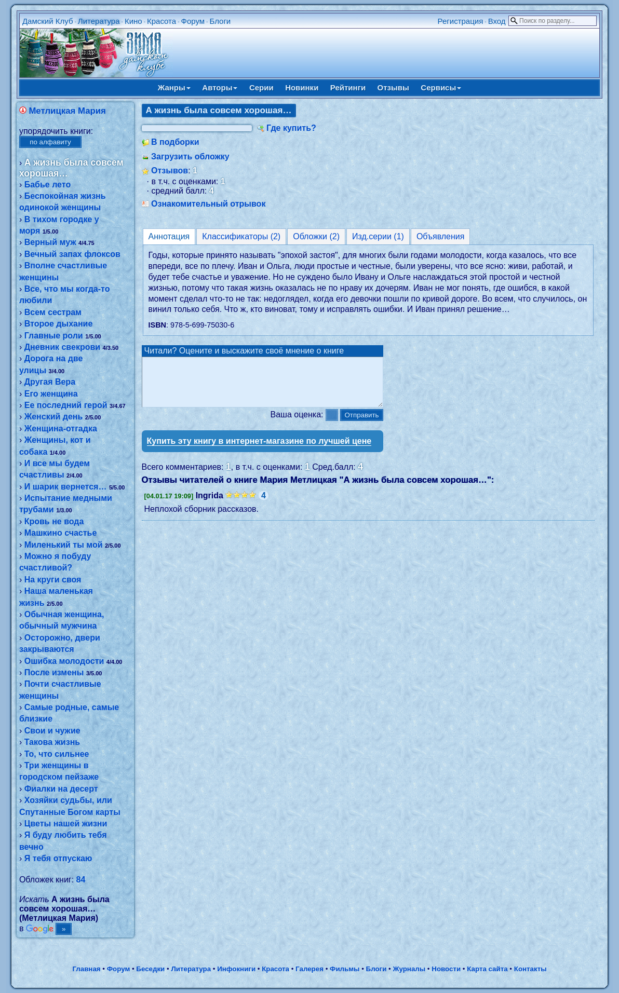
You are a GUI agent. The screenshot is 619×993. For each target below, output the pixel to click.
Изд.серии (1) (378, 236)
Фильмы (344, 969)
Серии (261, 87)
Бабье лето (47, 184)
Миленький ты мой (63, 544)
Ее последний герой (65, 405)
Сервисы (441, 87)
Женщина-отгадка (60, 428)
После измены (54, 672)
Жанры (174, 87)
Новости (446, 969)
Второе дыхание (58, 323)
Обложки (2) (316, 236)
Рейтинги (348, 87)
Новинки (301, 87)
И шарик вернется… (65, 486)
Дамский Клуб (47, 21)
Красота (161, 21)
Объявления (440, 236)
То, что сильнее (56, 754)
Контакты (530, 969)
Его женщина (51, 393)
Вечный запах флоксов (72, 254)
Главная (86, 969)
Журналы (409, 969)
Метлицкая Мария (67, 111)
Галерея (309, 969)
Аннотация (169, 236)
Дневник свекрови (62, 347)
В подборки (175, 142)
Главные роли (53, 335)
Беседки (150, 969)
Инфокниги (236, 969)
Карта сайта (487, 969)
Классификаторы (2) (241, 236)
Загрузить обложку (190, 156)
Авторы (219, 87)
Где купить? (291, 128)
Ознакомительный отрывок (208, 203)
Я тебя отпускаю (58, 858)
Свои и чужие (52, 730)
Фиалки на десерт (61, 788)
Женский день (53, 416)
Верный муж (50, 242)
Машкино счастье (60, 532)
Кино (133, 21)
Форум (193, 21)
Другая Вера (49, 381)
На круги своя (53, 579)
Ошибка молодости (64, 661)
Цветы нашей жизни (65, 823)
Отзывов (169, 170)
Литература (99, 21)
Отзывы (393, 87)
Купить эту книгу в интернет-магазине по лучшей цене (259, 450)
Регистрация (460, 21)
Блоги (220, 21)
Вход (497, 21)
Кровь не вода (54, 521)
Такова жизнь (52, 742)
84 (81, 879)
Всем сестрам (53, 312)
